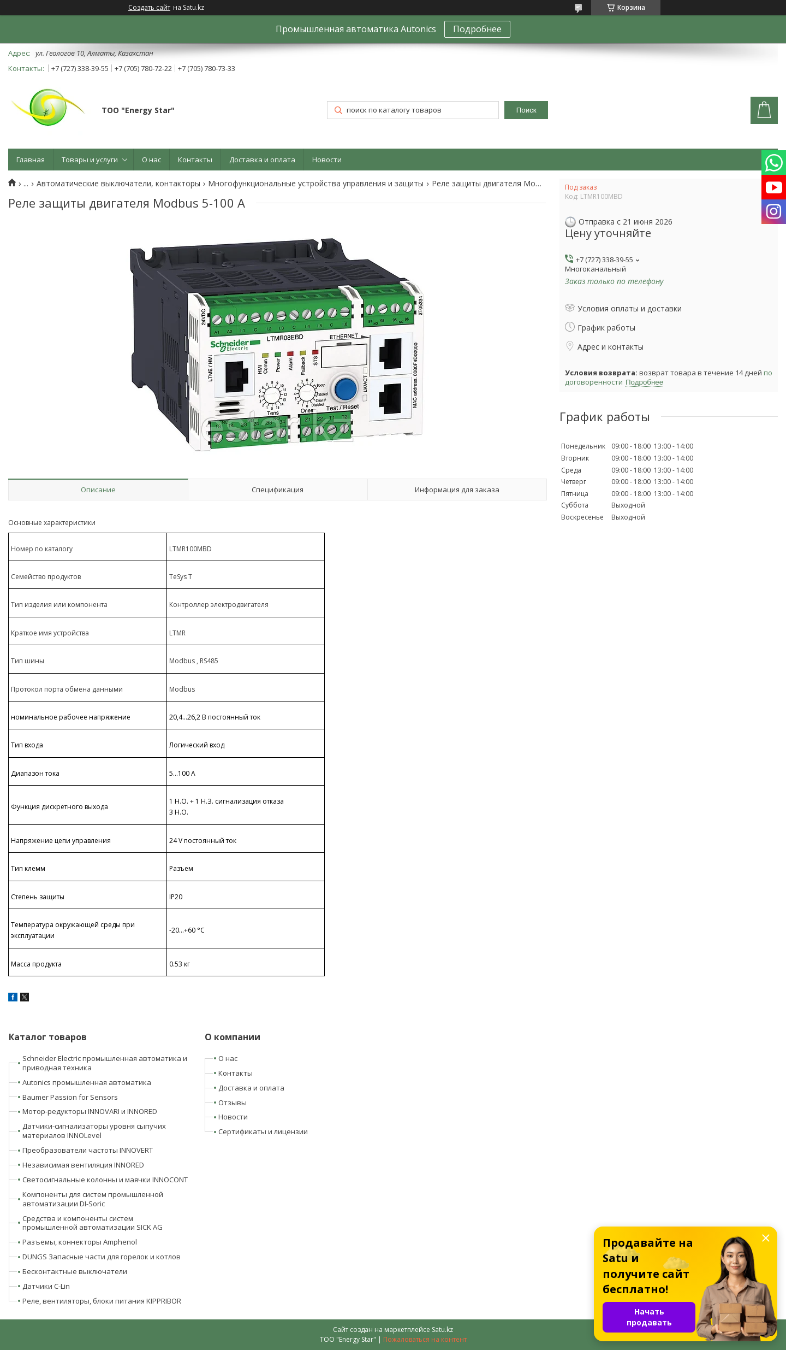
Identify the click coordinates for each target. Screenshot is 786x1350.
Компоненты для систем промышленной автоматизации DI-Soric (92, 1198)
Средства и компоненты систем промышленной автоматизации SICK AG (92, 1223)
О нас (151, 159)
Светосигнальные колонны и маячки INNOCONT (105, 1179)
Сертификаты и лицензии (263, 1131)
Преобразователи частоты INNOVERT (87, 1150)
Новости (327, 159)
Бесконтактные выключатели (74, 1271)
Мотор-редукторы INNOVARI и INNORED (89, 1111)
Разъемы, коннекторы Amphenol (79, 1242)
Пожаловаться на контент (425, 1339)
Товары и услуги (90, 159)
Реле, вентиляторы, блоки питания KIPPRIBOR (101, 1301)
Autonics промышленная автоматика (86, 1082)
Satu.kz (442, 1329)
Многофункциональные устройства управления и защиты (316, 183)
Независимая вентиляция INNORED (83, 1165)
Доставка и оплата (262, 159)
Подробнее (477, 29)
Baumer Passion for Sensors (70, 1097)
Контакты (195, 159)
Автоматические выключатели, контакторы (118, 183)
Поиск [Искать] (526, 110)
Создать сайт (149, 7)
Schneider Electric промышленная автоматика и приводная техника (104, 1062)
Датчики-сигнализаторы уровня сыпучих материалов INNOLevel (94, 1130)
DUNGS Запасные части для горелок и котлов (101, 1256)
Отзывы (232, 1102)
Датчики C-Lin (46, 1286)
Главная (30, 159)
